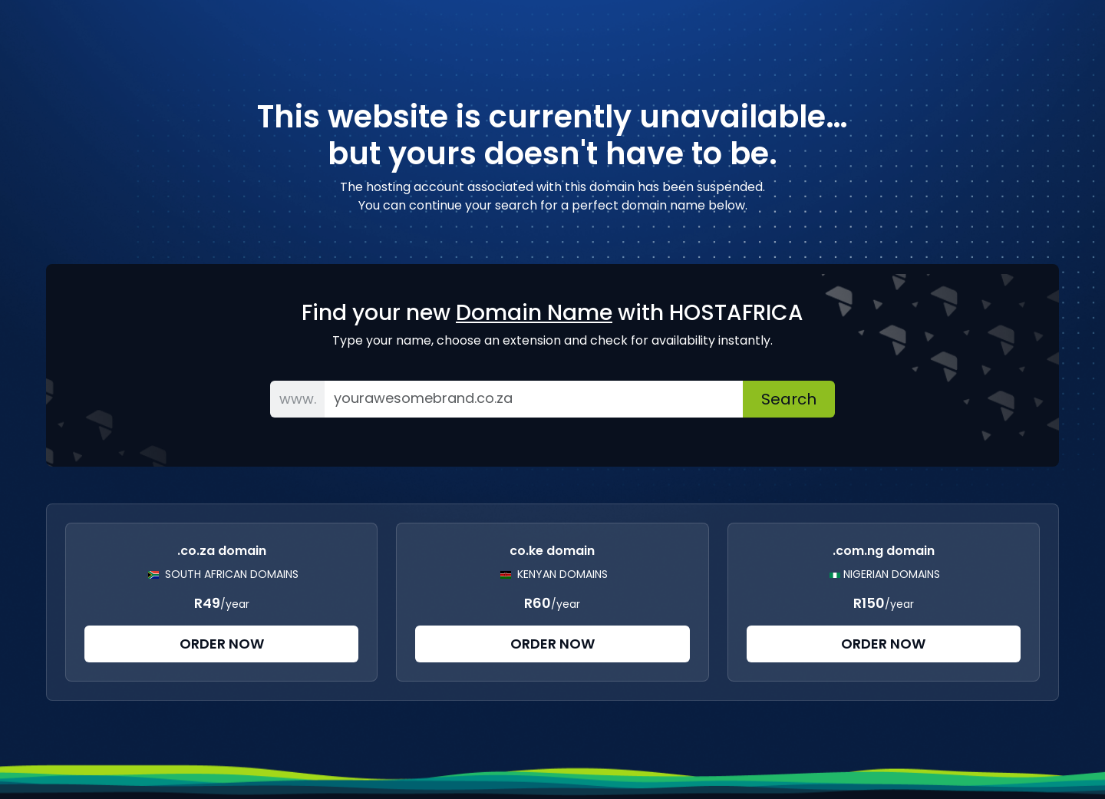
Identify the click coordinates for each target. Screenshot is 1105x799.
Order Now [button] (222, 643)
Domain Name (534, 313)
